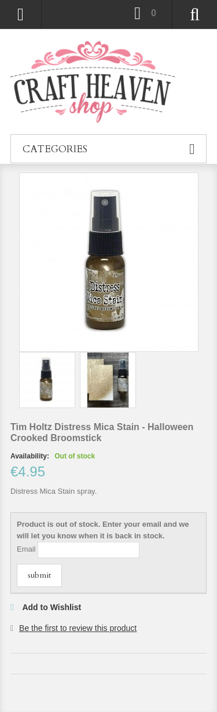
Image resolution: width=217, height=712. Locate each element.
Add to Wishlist (51, 607)
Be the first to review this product (78, 628)
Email (26, 549)
